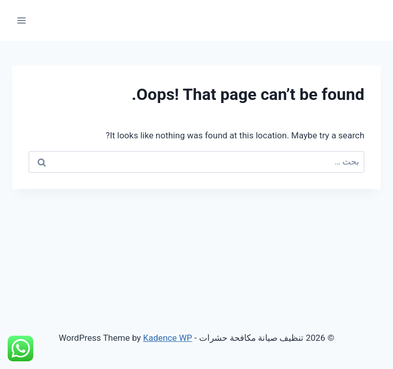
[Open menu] (21, 20)
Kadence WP (167, 338)
